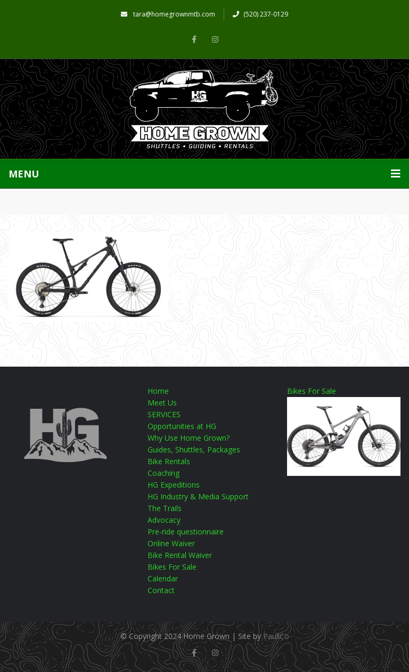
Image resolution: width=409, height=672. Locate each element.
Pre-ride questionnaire (186, 532)
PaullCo (276, 636)
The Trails (165, 508)
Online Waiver (171, 543)
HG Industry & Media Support (198, 496)
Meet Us (162, 403)
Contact (161, 590)
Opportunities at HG (182, 426)
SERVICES (164, 414)
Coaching (163, 473)
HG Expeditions (174, 485)
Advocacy (164, 520)
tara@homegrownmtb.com (168, 14)
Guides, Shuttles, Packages (194, 449)
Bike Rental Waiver (180, 555)
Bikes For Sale (172, 567)
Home (158, 391)
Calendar (163, 578)
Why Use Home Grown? (189, 438)
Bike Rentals (169, 461)
